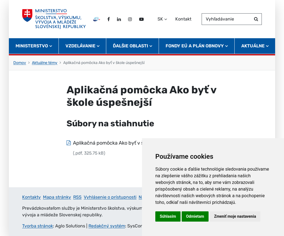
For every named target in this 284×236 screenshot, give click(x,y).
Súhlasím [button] (168, 216)
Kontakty (31, 197)
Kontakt (183, 19)
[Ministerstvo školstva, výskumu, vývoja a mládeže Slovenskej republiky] (54, 19)
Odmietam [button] (195, 216)
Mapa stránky (57, 197)
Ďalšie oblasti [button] (130, 45)
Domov (19, 62)
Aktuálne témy (44, 62)
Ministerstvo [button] (32, 45)
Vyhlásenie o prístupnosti (110, 197)
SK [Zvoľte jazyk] (160, 19)
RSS (77, 197)
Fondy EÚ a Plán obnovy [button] (195, 45)
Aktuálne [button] (253, 45)
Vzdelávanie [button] (80, 45)
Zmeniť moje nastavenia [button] (235, 216)
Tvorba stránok (37, 226)
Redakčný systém (106, 226)
